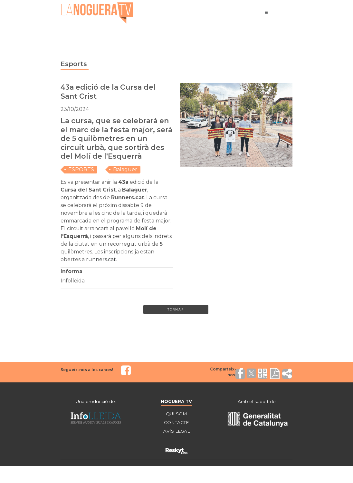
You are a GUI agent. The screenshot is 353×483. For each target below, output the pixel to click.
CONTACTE (176, 423)
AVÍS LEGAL (176, 432)
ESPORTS (81, 169)
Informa (71, 271)
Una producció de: (96, 402)
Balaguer (125, 169)
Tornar (176, 310)
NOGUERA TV (176, 402)
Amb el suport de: (257, 402)
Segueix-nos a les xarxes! (87, 370)
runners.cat (101, 259)
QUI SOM (176, 414)
